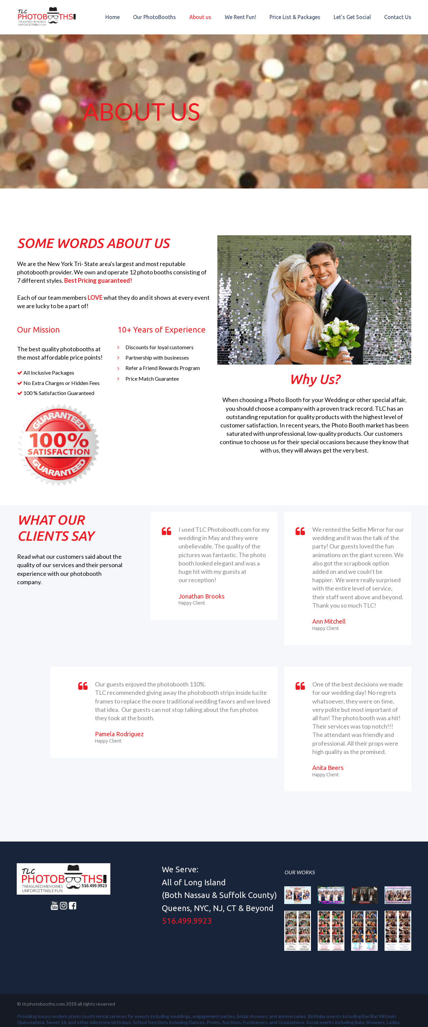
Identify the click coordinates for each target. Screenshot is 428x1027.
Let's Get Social (352, 17)
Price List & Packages (295, 17)
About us (200, 17)
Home (112, 17)
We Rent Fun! (240, 17)
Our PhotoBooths (154, 17)
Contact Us (397, 17)
